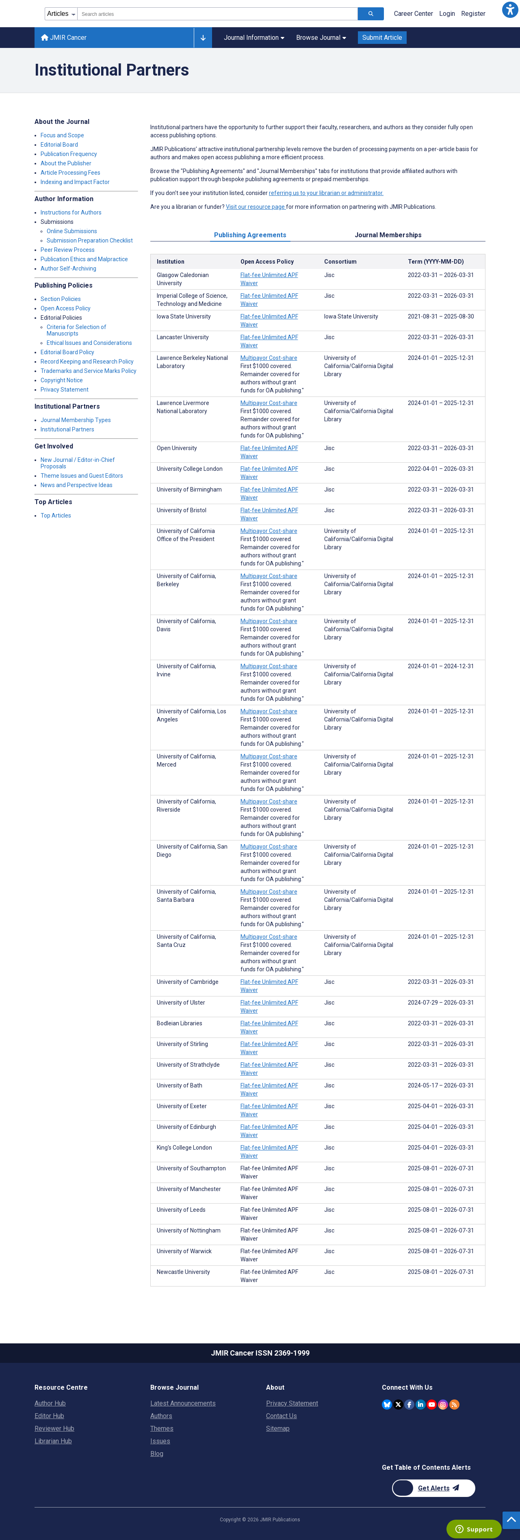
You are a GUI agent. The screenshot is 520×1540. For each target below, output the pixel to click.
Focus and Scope (62, 135)
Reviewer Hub (54, 1428)
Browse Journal (321, 37)
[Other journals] (203, 38)
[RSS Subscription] (454, 1404)
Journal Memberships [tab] (388, 235)
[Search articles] (371, 13)
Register (473, 13)
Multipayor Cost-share (268, 358)
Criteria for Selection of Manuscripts (76, 330)
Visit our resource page (256, 207)
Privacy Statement (65, 389)
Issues (160, 1441)
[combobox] (217, 13)
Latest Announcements (183, 1403)
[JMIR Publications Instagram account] (443, 1404)
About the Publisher (66, 163)
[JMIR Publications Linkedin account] (421, 1404)
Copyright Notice (62, 380)
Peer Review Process (68, 250)
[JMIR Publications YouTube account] (432, 1404)
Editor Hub (49, 1416)
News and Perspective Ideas (77, 485)
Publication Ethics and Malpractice (84, 259)
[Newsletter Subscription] (433, 1488)
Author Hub (50, 1403)
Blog (156, 1454)
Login (447, 13)
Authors (161, 1416)
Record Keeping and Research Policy (87, 361)
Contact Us (281, 1416)
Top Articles (56, 515)
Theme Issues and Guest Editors (82, 475)
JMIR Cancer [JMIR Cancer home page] (64, 37)
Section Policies (61, 299)
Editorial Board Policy (67, 352)
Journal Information (254, 37)
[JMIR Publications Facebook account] (409, 1404)
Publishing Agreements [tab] (250, 235)
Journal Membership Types (76, 420)
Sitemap (278, 1428)
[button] (510, 10)
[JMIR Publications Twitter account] (398, 1404)
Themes (161, 1428)
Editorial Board (59, 144)
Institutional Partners (67, 429)
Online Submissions (72, 231)
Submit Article (382, 37)
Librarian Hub (53, 1441)
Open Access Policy (66, 308)
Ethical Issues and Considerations (89, 343)
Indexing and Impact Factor (75, 182)
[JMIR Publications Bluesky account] (387, 1404)
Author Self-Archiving (68, 268)
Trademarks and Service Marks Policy (88, 371)
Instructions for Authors (71, 212)
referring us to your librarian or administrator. (326, 193)
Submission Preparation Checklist (90, 240)
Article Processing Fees (70, 172)
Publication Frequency (69, 154)
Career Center (413, 13)
